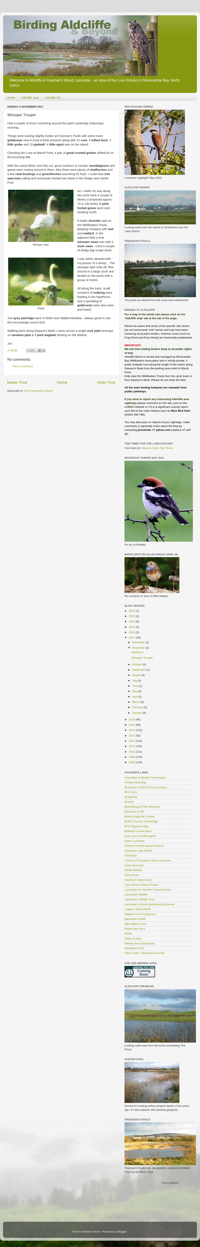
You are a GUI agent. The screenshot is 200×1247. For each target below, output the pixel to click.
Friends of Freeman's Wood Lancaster (147, 860)
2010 (132, 751)
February (138, 707)
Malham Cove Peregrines (140, 914)
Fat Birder (130, 855)
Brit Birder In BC (134, 811)
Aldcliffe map (30, 97)
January (137, 712)
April (135, 696)
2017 (132, 637)
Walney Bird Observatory (139, 943)
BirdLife (129, 801)
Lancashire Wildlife (136, 894)
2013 (132, 735)
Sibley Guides (132, 938)
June (135, 685)
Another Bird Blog (135, 782)
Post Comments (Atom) (38, 390)
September (139, 669)
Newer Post (17, 382)
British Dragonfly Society (139, 816)
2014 (132, 730)
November (139, 647)
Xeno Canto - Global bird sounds (144, 953)
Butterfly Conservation (138, 831)
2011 (132, 746)
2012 (132, 740)
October (137, 664)
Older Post (106, 382)
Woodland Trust (134, 948)
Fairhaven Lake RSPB (138, 850)
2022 (132, 616)
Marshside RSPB (135, 919)
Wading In (137, 652)
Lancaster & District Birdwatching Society (149, 904)
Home (11, 97)
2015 (132, 724)
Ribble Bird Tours (135, 928)
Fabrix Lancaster (134, 840)
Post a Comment (22, 366)
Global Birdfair (133, 870)
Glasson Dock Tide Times (157, 448)
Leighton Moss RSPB (137, 909)
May (135, 691)
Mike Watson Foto (135, 923)
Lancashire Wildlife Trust (139, 899)
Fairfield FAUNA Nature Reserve (144, 845)
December (139, 642)
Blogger (122, 1231)
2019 (132, 626)
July (135, 680)
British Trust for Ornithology (141, 821)
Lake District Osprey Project (141, 884)
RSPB (128, 933)
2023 (132, 610)
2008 (132, 762)
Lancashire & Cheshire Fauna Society (147, 889)
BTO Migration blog (136, 826)
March (136, 701)
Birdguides (131, 796)
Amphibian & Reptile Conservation (145, 777)
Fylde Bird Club (133, 865)
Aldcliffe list (52, 97)
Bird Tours (130, 792)
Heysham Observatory (138, 879)
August (136, 675)
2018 (132, 632)
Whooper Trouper (142, 657)
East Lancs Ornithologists (140, 836)
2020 (132, 621)
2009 (132, 757)
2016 (132, 719)
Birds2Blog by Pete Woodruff (142, 806)
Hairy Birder (131, 875)
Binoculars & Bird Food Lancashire (145, 787)
